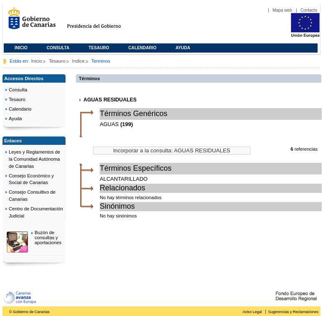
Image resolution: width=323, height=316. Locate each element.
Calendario (142, 48)
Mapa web (282, 10)
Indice (78, 60)
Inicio (21, 48)
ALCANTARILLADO (124, 179)
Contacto (308, 10)
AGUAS (109, 124)
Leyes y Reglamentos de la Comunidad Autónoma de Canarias (34, 159)
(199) (126, 124)
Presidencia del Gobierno (101, 21)
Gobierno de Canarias (29, 21)
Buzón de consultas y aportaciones (48, 237)
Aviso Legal (252, 312)
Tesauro (98, 48)
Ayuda (183, 48)
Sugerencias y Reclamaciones (293, 312)
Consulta (58, 48)
